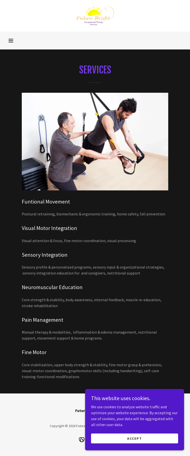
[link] (95, 16)
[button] (11, 41)
